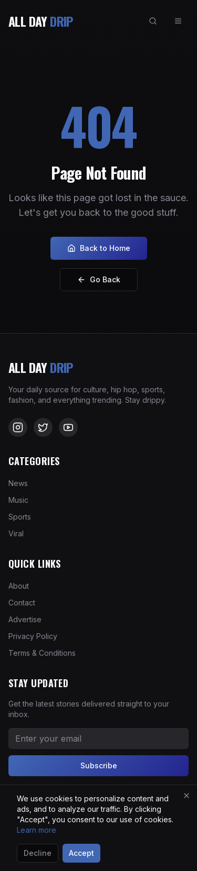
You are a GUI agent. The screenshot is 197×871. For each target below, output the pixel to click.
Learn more (36, 829)
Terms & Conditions (42, 652)
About (18, 585)
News (18, 483)
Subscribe (98, 765)
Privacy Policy (32, 636)
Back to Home (98, 248)
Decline (37, 852)
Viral (16, 533)
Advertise (25, 619)
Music (18, 499)
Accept (81, 852)
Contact (21, 602)
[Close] (186, 795)
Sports (19, 516)
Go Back (98, 279)
